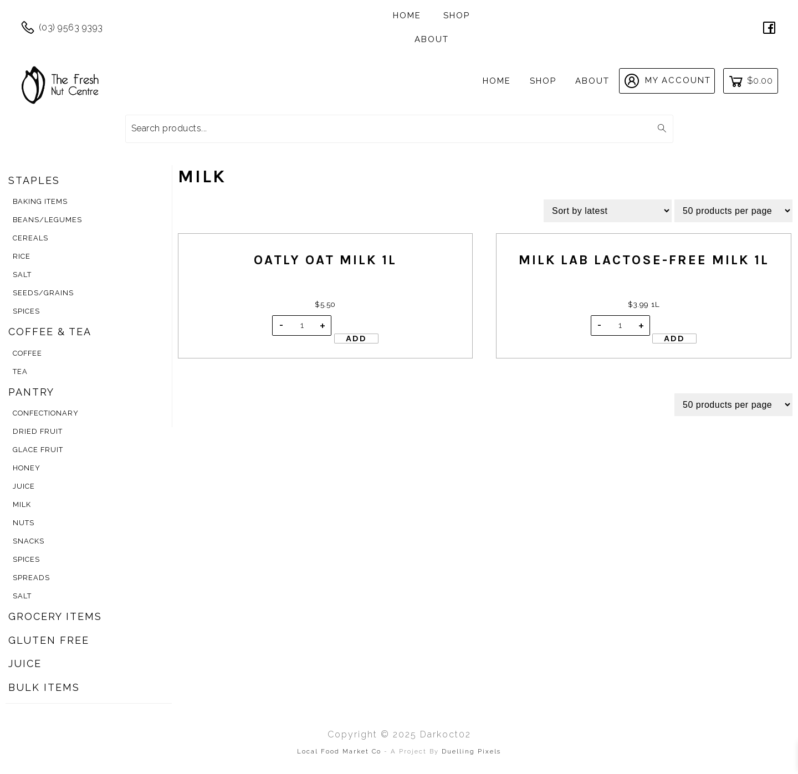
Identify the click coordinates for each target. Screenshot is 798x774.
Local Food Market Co (340, 751)
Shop (456, 15)
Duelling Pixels (471, 751)
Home (407, 15)
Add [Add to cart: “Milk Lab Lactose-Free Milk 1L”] (674, 339)
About (432, 39)
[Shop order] (608, 210)
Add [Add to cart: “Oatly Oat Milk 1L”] (356, 339)
